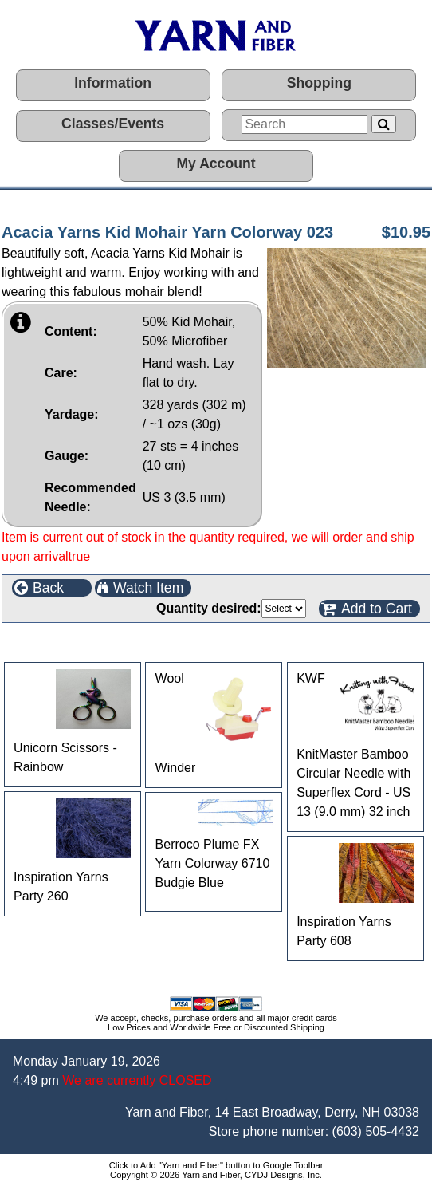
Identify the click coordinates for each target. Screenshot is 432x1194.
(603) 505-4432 (375, 1131)
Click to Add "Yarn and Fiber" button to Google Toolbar (216, 1165)
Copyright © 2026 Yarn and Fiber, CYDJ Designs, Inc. (216, 1175)
